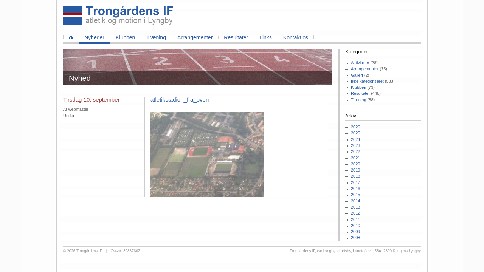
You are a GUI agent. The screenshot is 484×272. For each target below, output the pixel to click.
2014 (355, 201)
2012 (355, 213)
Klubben (125, 37)
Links (265, 37)
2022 (355, 151)
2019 (355, 170)
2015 (355, 194)
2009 (355, 231)
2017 (355, 182)
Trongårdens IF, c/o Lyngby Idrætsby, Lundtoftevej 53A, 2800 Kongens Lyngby (355, 251)
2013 (355, 207)
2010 (355, 225)
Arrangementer (195, 37)
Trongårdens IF (89, 251)
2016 (355, 188)
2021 (355, 158)
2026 (355, 127)
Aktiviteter (360, 62)
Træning (156, 37)
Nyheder (94, 37)
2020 (355, 164)
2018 (355, 176)
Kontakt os (295, 37)
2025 (355, 133)
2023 (355, 145)
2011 (355, 219)
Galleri (357, 75)
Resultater (236, 37)
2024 (355, 139)
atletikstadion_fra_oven (179, 99)
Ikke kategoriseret (367, 81)
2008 (355, 237)
